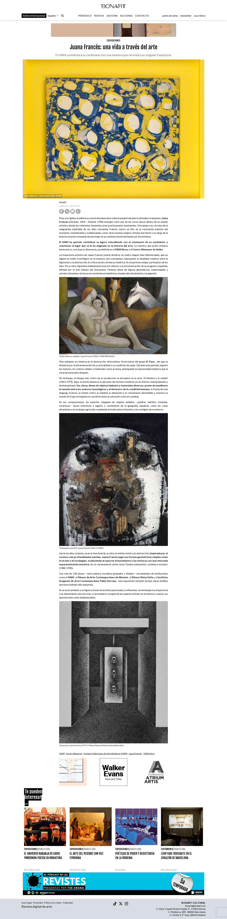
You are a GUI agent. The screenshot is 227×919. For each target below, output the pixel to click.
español (53, 15)
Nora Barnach (120, 870)
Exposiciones (113, 40)
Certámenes (167, 849)
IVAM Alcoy (149, 753)
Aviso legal (27, 902)
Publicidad (68, 902)
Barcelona (44, 849)
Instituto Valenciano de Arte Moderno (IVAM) (105, 753)
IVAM (62, 753)
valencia (63, 205)
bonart (62, 202)
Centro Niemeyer (74, 753)
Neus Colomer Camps (32, 870)
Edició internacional (34, 15)
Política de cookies (53, 902)
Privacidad (38, 902)
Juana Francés (135, 753)
